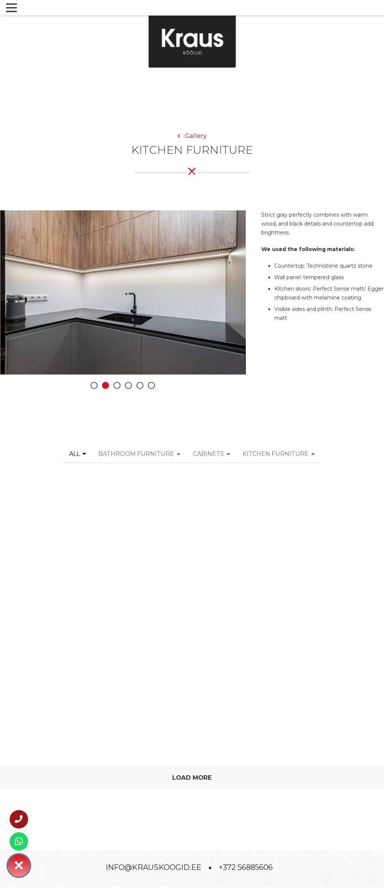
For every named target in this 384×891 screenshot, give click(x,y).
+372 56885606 (246, 867)
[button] (94, 385)
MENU (31, 9)
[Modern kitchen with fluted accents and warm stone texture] (192, 564)
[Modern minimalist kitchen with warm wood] (320, 561)
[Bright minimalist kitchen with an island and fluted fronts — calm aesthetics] (63, 564)
